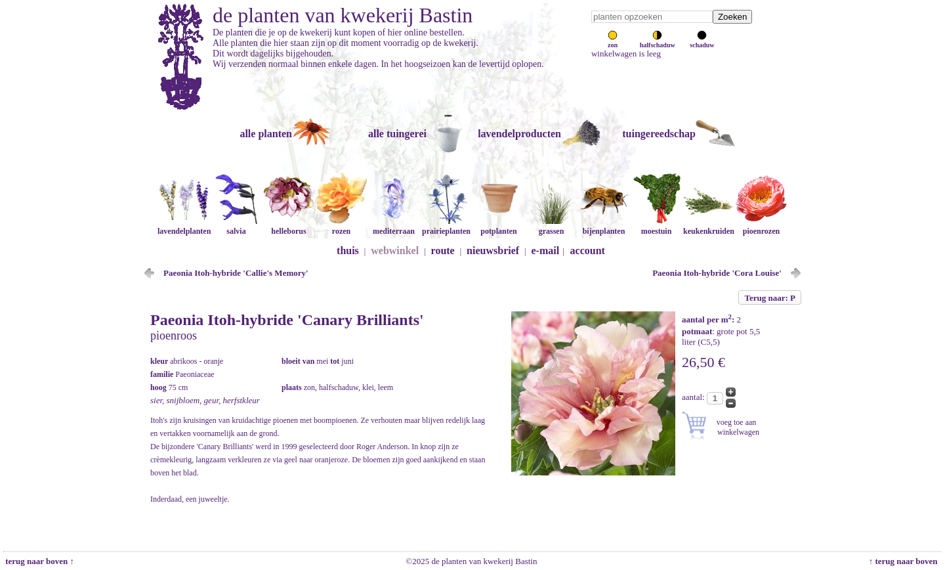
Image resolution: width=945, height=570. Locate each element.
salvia (236, 226)
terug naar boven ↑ (38, 561)
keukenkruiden (708, 226)
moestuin (656, 226)
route (443, 250)
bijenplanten (603, 226)
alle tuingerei (397, 133)
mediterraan (393, 226)
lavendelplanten (184, 226)
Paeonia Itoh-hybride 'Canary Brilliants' (287, 319)
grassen (551, 226)
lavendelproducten (519, 133)
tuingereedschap (659, 133)
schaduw (702, 41)
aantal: (694, 397)
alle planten (266, 133)
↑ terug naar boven (905, 561)
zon (613, 41)
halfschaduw (657, 41)
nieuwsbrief (493, 250)
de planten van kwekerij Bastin (342, 15)
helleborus (288, 226)
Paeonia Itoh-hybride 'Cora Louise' (717, 273)
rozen (341, 226)
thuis (348, 250)
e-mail (546, 250)
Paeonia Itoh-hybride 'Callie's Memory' (235, 273)
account (587, 250)
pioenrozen (761, 226)
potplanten (498, 226)
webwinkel (395, 250)
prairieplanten (446, 226)
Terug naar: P (769, 298)
